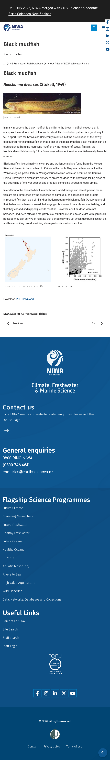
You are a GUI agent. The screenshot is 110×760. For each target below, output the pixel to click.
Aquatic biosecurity (16, 566)
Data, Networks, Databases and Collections (32, 599)
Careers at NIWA (14, 621)
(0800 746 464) (16, 465)
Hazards (8, 558)
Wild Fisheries (12, 591)
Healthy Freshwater (16, 533)
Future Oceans (13, 541)
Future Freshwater (15, 525)
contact (8, 420)
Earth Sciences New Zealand (29, 14)
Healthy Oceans (13, 549)
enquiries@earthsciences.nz (28, 471)
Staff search (11, 638)
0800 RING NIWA (17, 458)
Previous (17, 323)
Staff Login (10, 646)
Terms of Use (74, 746)
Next (95, 323)
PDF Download (25, 299)
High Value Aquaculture (19, 583)
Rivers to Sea (12, 574)
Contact (32, 746)
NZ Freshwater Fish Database (26, 63)
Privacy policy (51, 746)
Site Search (10, 629)
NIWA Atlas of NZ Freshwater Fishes (68, 63)
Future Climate (13, 508)
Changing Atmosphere (18, 516)
